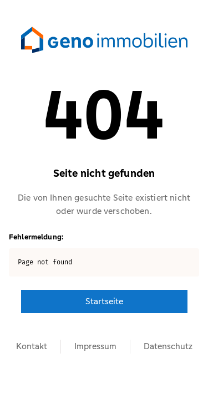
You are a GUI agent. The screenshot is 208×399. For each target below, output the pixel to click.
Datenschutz (168, 346)
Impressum (95, 346)
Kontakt (31, 346)
